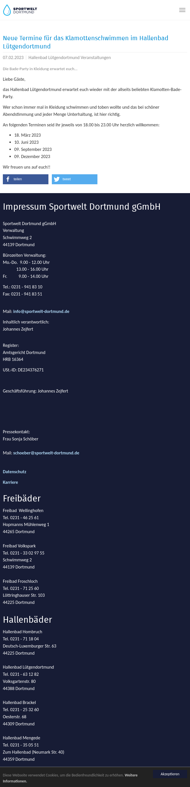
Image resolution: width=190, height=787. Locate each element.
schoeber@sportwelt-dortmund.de (46, 453)
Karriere (10, 482)
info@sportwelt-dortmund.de (41, 311)
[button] (25, 179)
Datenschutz (14, 471)
